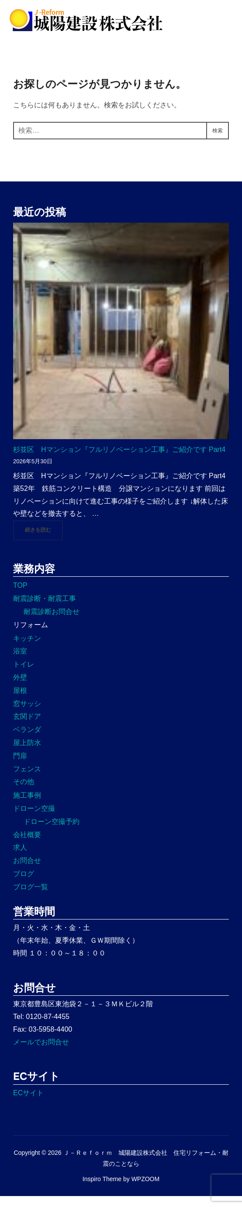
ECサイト (28, 1103)
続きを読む (44, 540)
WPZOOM (145, 1189)
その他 (23, 792)
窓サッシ (27, 714)
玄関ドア (27, 727)
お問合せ (27, 871)
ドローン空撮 (34, 819)
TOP (20, 596)
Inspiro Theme (102, 1189)
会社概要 (27, 845)
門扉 (20, 766)
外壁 (20, 688)
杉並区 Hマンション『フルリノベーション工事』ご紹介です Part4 (119, 460)
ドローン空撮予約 (52, 832)
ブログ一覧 (30, 897)
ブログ (23, 884)
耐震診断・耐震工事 (44, 609)
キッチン (27, 649)
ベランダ (27, 740)
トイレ (23, 675)
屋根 (20, 701)
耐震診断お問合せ (52, 622)
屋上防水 (27, 753)
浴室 (20, 662)
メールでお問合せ (41, 1052)
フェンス (27, 779)
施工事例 (27, 806)
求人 (20, 858)
